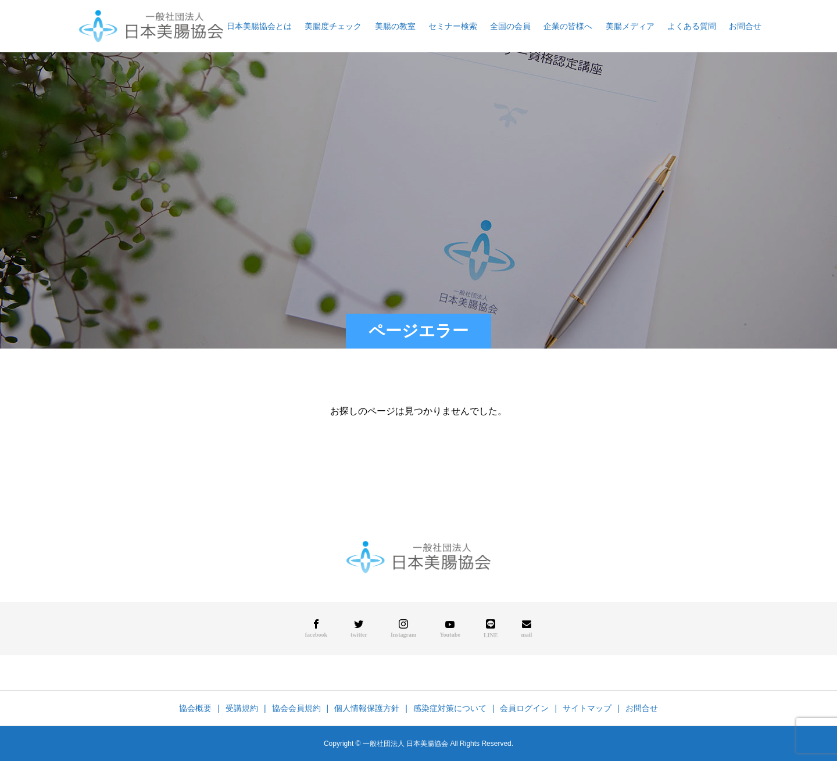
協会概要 (195, 708)
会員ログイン (524, 708)
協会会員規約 (296, 708)
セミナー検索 (452, 26)
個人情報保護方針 (366, 708)
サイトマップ (587, 708)
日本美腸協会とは (259, 26)
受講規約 (242, 708)
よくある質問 (691, 26)
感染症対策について (450, 708)
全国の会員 (510, 26)
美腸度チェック (333, 26)
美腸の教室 (395, 26)
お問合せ (745, 26)
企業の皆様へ (567, 26)
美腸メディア (630, 26)
